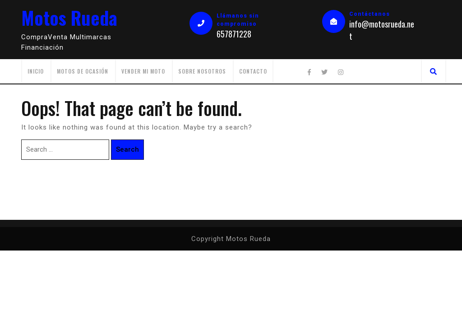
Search (127, 149)
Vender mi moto (143, 71)
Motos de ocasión (82, 71)
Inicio (36, 71)
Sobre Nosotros (202, 71)
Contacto (253, 71)
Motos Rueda (69, 17)
